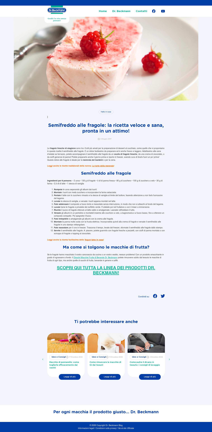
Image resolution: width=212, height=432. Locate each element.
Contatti (141, 11)
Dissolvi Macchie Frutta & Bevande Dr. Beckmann (95, 258)
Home (103, 11)
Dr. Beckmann (121, 11)
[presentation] (43, 359)
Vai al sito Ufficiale (126, 428)
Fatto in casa (106, 112)
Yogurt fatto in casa (94, 240)
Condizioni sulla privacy (106, 428)
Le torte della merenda (103, 166)
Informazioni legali (86, 428)
